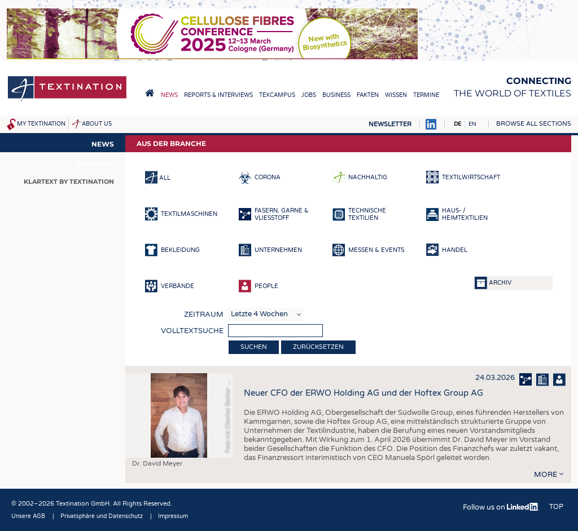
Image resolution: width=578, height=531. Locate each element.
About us (97, 124)
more (545, 474)
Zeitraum (204, 314)
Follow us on (501, 507)
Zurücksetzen (318, 347)
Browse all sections (533, 123)
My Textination (41, 124)
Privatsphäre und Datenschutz (101, 516)
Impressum (173, 516)
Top (556, 507)
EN (472, 124)
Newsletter (390, 124)
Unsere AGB (28, 516)
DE (457, 124)
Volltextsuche (192, 330)
